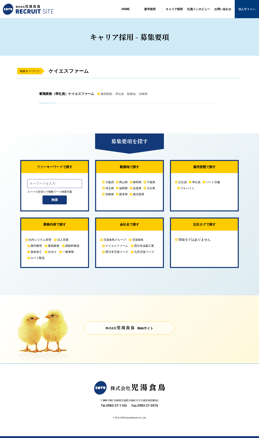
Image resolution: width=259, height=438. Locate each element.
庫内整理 (36, 245)
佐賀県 (137, 188)
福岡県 (123, 188)
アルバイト (187, 188)
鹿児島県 (138, 194)
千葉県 (151, 182)
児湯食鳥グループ (114, 239)
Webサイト (145, 328)
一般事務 (68, 251)
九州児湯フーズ (144, 251)
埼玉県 (109, 188)
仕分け (52, 251)
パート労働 (213, 182)
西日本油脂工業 (144, 245)
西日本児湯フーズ (116, 251)
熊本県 (123, 194)
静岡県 (137, 182)
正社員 (182, 182)
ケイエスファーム (116, 245)
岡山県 (123, 182)
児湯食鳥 (137, 239)
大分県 (151, 188)
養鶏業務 (53, 245)
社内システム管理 (40, 239)
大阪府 (109, 182)
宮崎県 (109, 194)
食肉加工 (36, 251)
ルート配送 (38, 257)
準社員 (196, 182)
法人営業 (63, 239)
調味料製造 (72, 245)
